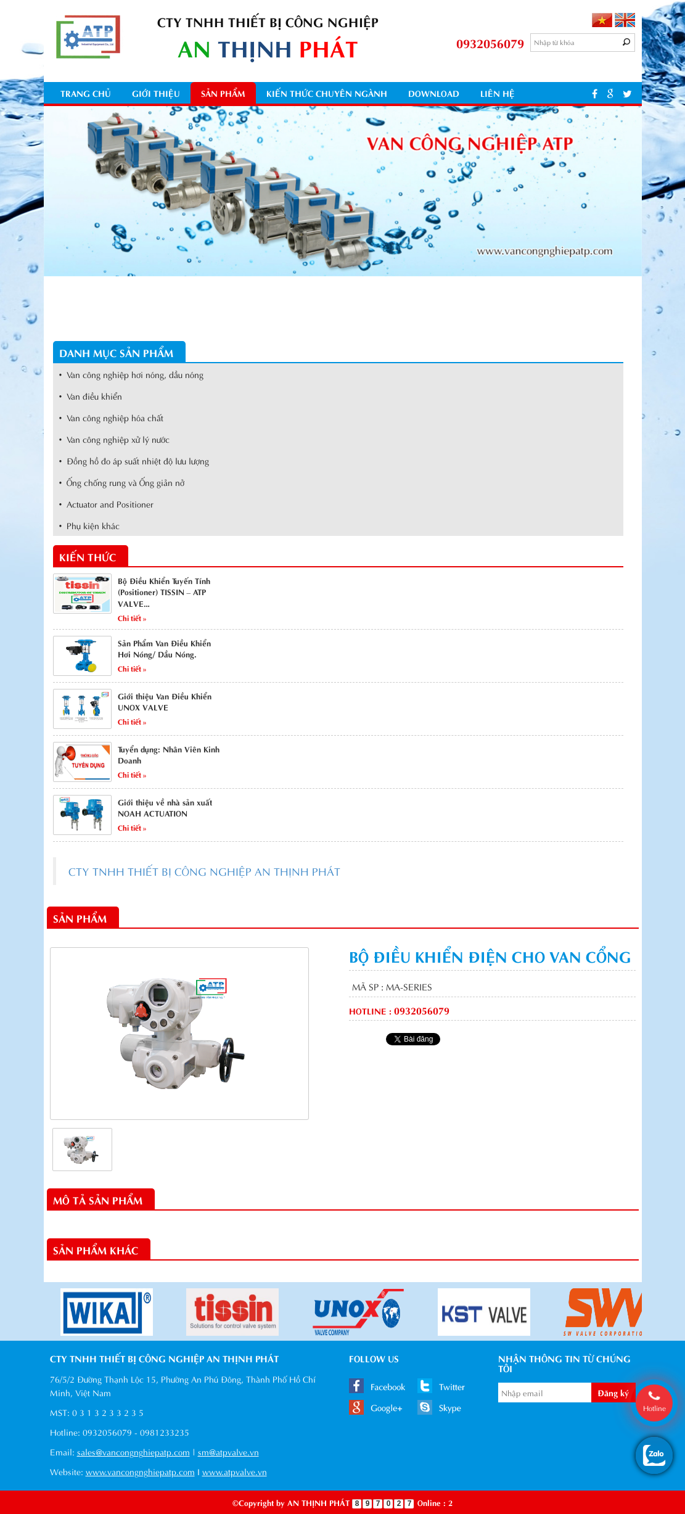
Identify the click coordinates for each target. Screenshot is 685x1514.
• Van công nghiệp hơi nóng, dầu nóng (131, 374)
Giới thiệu (156, 92)
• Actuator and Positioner (106, 503)
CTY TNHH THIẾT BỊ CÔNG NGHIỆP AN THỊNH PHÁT (204, 871)
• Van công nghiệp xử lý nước (114, 438)
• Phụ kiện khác (89, 525)
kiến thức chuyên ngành (326, 92)
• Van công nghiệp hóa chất (111, 417)
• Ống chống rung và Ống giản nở (122, 481)
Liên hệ (497, 92)
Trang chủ (85, 92)
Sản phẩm (223, 92)
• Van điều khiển (91, 395)
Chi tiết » (132, 617)
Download (433, 92)
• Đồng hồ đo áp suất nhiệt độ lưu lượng (134, 460)
